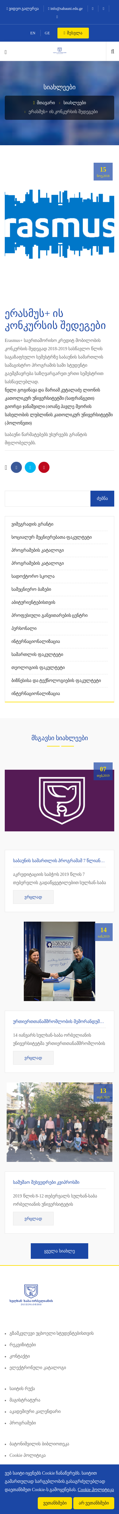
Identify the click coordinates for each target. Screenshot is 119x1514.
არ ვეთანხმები (94, 1503)
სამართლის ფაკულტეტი (37, 654)
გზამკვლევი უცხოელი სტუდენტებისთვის (52, 1333)
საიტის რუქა (22, 1388)
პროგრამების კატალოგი (37, 550)
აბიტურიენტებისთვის (33, 602)
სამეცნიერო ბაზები (31, 589)
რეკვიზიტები (23, 1344)
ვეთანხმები (55, 1503)
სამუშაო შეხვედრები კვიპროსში (46, 1182)
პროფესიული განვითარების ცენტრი (49, 615)
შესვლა (73, 33)
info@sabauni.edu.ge (65, 8)
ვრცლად (33, 897)
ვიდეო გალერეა (23, 8)
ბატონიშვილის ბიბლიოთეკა (39, 1444)
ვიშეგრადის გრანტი (32, 524)
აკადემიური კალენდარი (35, 1411)
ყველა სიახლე (59, 1251)
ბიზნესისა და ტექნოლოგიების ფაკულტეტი (56, 680)
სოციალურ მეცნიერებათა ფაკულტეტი (51, 537)
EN (33, 33)
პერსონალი (23, 628)
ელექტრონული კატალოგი (38, 1367)
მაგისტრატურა (25, 1400)
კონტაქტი (20, 1356)
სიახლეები (74, 102)
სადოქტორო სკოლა (33, 576)
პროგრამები (23, 1423)
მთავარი (44, 102)
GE (47, 33)
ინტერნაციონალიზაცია (35, 641)
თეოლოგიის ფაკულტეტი (38, 667)
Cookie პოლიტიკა (28, 1455)
